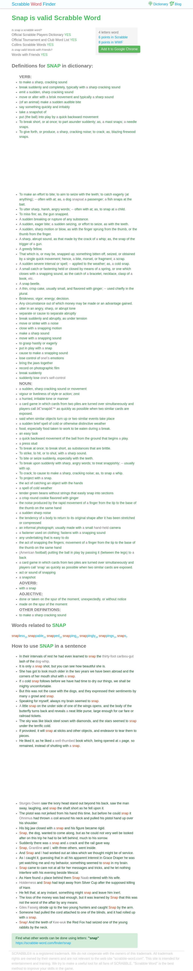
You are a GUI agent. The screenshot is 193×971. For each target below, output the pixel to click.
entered (95, 878)
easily (81, 493)
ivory (57, 803)
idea (74, 853)
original (80, 518)
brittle (106, 448)
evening (50, 873)
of (21, 102)
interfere (25, 873)
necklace (109, 274)
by (53, 117)
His (21, 828)
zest (77, 394)
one (119, 269)
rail (92, 843)
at (47, 122)
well (115, 833)
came (32, 868)
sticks (61, 731)
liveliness (39, 394)
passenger (95, 199)
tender (24, 493)
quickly (46, 107)
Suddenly (26, 843)
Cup (94, 883)
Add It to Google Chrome (119, 49)
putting (53, 552)
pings (107, 636)
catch (108, 194)
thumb (122, 229)
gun (51, 214)
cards (55, 404)
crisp (32, 288)
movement (65, 97)
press (26, 443)
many (23, 696)
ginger (97, 288)
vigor (39, 298)
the (28, 117)
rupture (56, 219)
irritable (39, 399)
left (64, 838)
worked (54, 853)
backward (75, 117)
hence (66, 259)
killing (130, 883)
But (21, 691)
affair (52, 902)
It (20, 666)
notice (121, 599)
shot (46, 666)
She (22, 671)
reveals (60, 711)
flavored (79, 288)
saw (44, 803)
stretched (128, 518)
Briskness (26, 298)
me (41, 863)
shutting (56, 746)
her (37, 676)
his (98, 803)
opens (96, 706)
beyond (89, 803)
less (19, 636)
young (73, 907)
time (84, 681)
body (49, 518)
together (47, 363)
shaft (66, 808)
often (41, 199)
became (91, 828)
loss (29, 897)
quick (63, 117)
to (20, 82)
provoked (29, 731)
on (31, 368)
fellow (37, 249)
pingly (89, 636)
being (98, 741)
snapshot (36, 112)
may (47, 254)
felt (26, 892)
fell (90, 808)
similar (109, 409)
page (125, 741)
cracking (51, 82)
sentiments (124, 691)
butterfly (25, 711)
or (29, 97)
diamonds (84, 721)
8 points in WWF (111, 42)
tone (72, 308)
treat (99, 463)
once (53, 122)
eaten (83, 429)
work (66, 429)
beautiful (89, 666)
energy (49, 298)
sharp (39, 82)
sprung (98, 229)
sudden (34, 92)
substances (80, 448)
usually (51, 288)
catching (40, 483)
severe (39, 264)
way (106, 843)
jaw (32, 828)
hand (57, 508)
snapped (61, 214)
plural (23, 294)
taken (54, 429)
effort (41, 194)
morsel (88, 259)
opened (108, 741)
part (65, 122)
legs (123, 552)
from (107, 229)
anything (25, 199)
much (53, 671)
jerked (51, 813)
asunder (75, 122)
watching (31, 863)
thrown (45, 818)
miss (27, 214)
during (93, 429)
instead (40, 746)
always (55, 701)
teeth (95, 194)
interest (93, 858)
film (56, 368)
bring (23, 363)
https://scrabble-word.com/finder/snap (43, 943)
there (37, 843)
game (33, 404)
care (44, 868)
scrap (120, 259)
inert (117, 892)
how (79, 666)
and (45, 87)
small (26, 269)
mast (108, 122)
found (36, 878)
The (22, 721)
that (60, 239)
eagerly (118, 194)
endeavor (107, 731)
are (84, 404)
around (64, 818)
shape (91, 518)
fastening (50, 269)
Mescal (72, 873)
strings (65, 493)
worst (34, 902)
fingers (59, 542)
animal (33, 102)
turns (35, 711)
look (44, 671)
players (24, 409)
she (98, 666)
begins (113, 438)
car (120, 711)
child (121, 209)
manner (63, 399)
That (22, 254)
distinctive (86, 423)
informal (30, 528)
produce (49, 132)
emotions (57, 358)
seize (74, 194)
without (54, 493)
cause (41, 313)
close (23, 328)
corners (24, 676)
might (109, 853)
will (42, 731)
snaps (117, 122)
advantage (113, 303)
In (20, 656)
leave (102, 892)
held (61, 269)
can (65, 666)
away (70, 883)
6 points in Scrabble (113, 37)
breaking (40, 219)
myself (43, 701)
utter (27, 209)
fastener (28, 533)
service (127, 853)
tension (81, 318)
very (108, 833)
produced (40, 503)
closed (74, 269)
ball (34, 117)
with (82, 87)
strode (43, 907)
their (26, 656)
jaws (36, 363)
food (22, 429)
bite (78, 102)
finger (88, 229)
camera (115, 528)
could (116, 813)
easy (27, 433)
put (21, 117)
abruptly (70, 313)
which (31, 254)
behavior (62, 863)
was (34, 691)
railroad (24, 716)
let (117, 868)
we (92, 671)
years (85, 671)
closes (24, 274)
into (41, 117)
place (111, 419)
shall (122, 681)
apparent (80, 858)
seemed (81, 701)
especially (35, 429)
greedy (27, 249)
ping (71, 636)
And (22, 853)
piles (77, 404)
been (116, 518)
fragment (105, 259)
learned (78, 656)
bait (22, 204)
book (22, 278)
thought (98, 853)
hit (39, 453)
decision (63, 298)
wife (117, 878)
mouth (45, 676)
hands (78, 483)
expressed (99, 691)
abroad (117, 671)
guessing (47, 858)
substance (80, 219)
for (36, 701)
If (20, 681)
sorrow (102, 838)
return (61, 518)
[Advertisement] (78, 165)
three (63, 848)
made (68, 239)
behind (73, 838)
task (35, 433)
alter (35, 97)
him (110, 892)
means (89, 269)
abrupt (37, 239)
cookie (44, 498)
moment (73, 599)
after (99, 518)
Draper (118, 858)
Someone (26, 912)
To (21, 122)
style (54, 394)
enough (107, 711)
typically (72, 87)
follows (45, 681)
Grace (107, 858)
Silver (86, 883)
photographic (43, 368)
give (27, 132)
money (70, 303)
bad (62, 897)
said (22, 419)
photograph (45, 528)
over (101, 404)
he (55, 656)
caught (31, 858)
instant (52, 892)
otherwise (71, 423)
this (27, 691)
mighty (24, 686)
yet (21, 863)
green (34, 493)
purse (87, 711)
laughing (34, 808)
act (27, 483)
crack (100, 132)
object (56, 483)
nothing (124, 868)
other (77, 731)
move (23, 97)
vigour (23, 394)
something (33, 107)
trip (40, 838)
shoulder (30, 823)
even (68, 656)
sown (65, 721)
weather (99, 264)
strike (36, 323)
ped (54, 636)
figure (80, 828)
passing (91, 552)
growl (35, 696)
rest (50, 656)
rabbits (24, 927)
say (21, 107)
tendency (31, 518)
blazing (117, 132)
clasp (122, 274)
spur (54, 599)
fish (110, 199)
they (88, 691)
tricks (98, 868)
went (82, 848)
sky (28, 721)
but (53, 666)
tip (113, 503)
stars (108, 721)
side (60, 706)
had (61, 656)
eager (39, 224)
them (129, 731)
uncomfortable (40, 686)
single (30, 259)
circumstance (35, 303)
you (59, 666)
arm (130, 907)
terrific (38, 726)
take (22, 112)
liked (27, 741)
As (21, 858)
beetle (34, 284)
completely (57, 87)
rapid (62, 503)
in (127, 288)
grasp (27, 343)
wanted (47, 833)
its (72, 518)
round (34, 498)
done (23, 599)
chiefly (120, 288)
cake (40, 288)
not (40, 691)
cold (118, 264)
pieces (24, 736)
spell (63, 264)
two (70, 404)
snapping (46, 274)
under (71, 318)
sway (23, 808)
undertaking (34, 538)
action (67, 394)
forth (34, 132)
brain (70, 701)
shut (53, 453)
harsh (45, 209)
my (63, 701)
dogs (73, 691)
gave (99, 843)
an (26, 102)
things (107, 681)
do (67, 538)
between (107, 552)
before (55, 681)
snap (106, 209)
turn (60, 419)
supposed (118, 883)
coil (56, 818)
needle (132, 122)
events (94, 419)
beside (62, 873)
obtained (128, 254)
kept (61, 883)
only (28, 666)
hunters (84, 907)
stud (34, 443)
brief (37, 423)
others (72, 848)
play (48, 117)
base (128, 503)
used (110, 288)
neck (79, 818)
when (94, 409)
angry (55, 209)
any (69, 219)
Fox (82, 922)
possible (83, 409)
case (52, 691)
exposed (25, 413)
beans (43, 493)
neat (72, 711)
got (34, 671)
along (70, 833)
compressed (32, 523)
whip (102, 239)
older (61, 671)
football (40, 552)
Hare (27, 878)
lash (22, 661)
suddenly (35, 87)
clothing (53, 533)
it (105, 518)
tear (121, 731)
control (31, 358)
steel (56, 721)
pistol (30, 813)
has (109, 518)
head (65, 803)
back (22, 557)
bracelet (96, 274)
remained (26, 746)
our (99, 681)
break (23, 87)
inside (91, 848)
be (53, 254)
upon (36, 463)
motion (49, 229)
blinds (100, 912)
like (41, 721)
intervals (36, 656)
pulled (94, 818)
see (72, 666)
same (49, 508)
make (27, 82)
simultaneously (116, 404)
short (36, 122)
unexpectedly (90, 599)
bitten (96, 254)
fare (127, 711)
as (99, 122)
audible (69, 102)
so (133, 741)
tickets (36, 716)
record (24, 368)
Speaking (26, 701)
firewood (129, 132)
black (48, 721)
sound (62, 82)
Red (75, 922)
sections (107, 493)
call (33, 409)
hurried (27, 399)
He (21, 741)
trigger (24, 244)
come (61, 833)
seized (111, 254)
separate (25, 313)
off (103, 254)
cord (59, 912)
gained (127, 303)
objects (51, 419)
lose (22, 358)
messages (79, 868)
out (48, 303)
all (66, 858)
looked (128, 833)
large (97, 711)
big (27, 828)
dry (94, 681)
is (37, 254)
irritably (64, 107)
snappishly (111, 463)
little (25, 706)
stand (74, 803)
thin (25, 288)
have (98, 671)
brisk (52, 97)
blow (62, 229)
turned (92, 404)
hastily (36, 343)
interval (50, 264)
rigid (101, 828)
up (72, 254)
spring (105, 269)
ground (96, 438)
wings (87, 706)
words (65, 209)
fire (33, 214)
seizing (71, 224)
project (29, 478)
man (126, 803)
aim (63, 194)
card (25, 404)
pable (37, 636)
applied (77, 264)
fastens (66, 533)
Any (22, 303)
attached (70, 912)
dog (68, 199)
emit (22, 92)
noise (87, 132)
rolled (127, 912)
